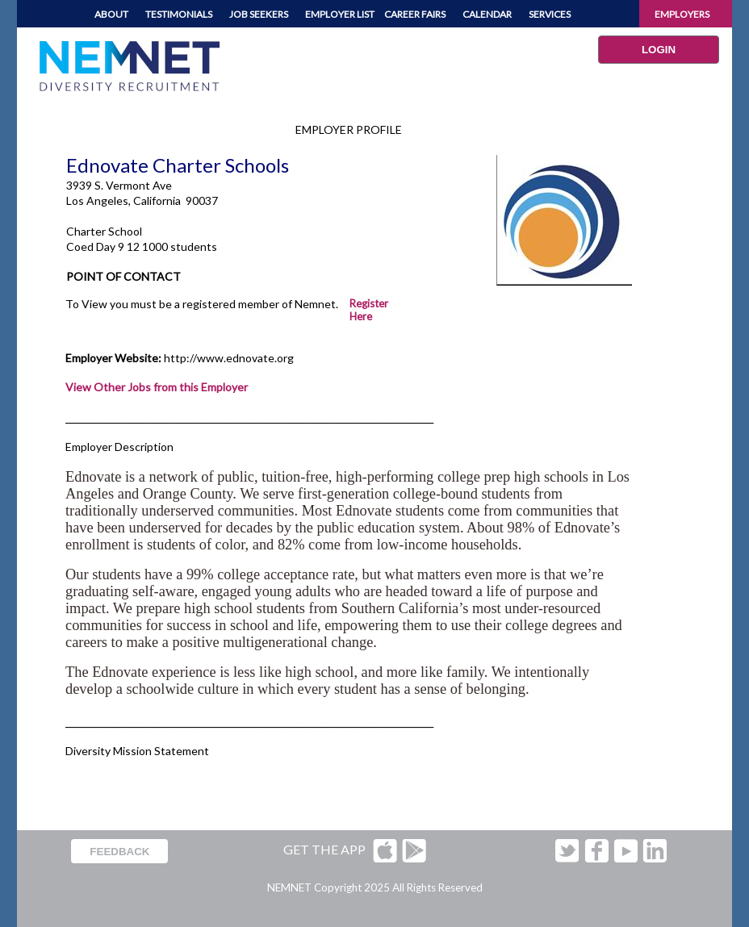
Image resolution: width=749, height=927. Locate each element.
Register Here (368, 310)
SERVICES (550, 14)
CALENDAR (487, 14)
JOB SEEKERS (258, 14)
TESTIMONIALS (178, 14)
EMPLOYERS (682, 14)
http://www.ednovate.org (229, 358)
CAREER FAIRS (415, 14)
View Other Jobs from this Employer (156, 387)
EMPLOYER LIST (339, 14)
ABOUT (111, 14)
